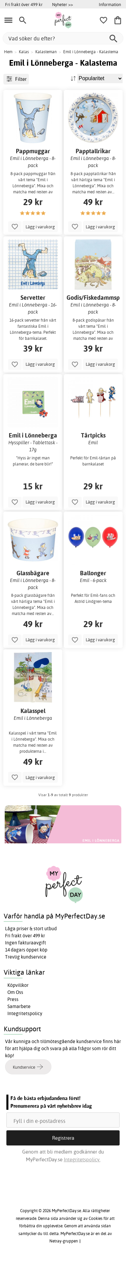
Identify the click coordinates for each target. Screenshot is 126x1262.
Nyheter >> (62, 4)
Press (12, 999)
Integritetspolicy (24, 1013)
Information (110, 4)
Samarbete (19, 1006)
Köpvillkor (18, 985)
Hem (8, 51)
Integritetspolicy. (82, 1159)
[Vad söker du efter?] (63, 38)
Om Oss (15, 992)
